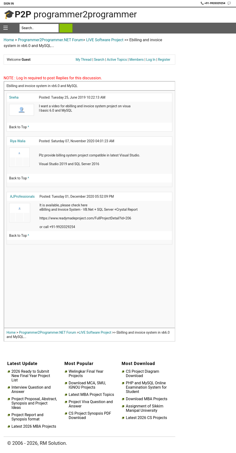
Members (136, 59)
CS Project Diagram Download (142, 373)
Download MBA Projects (146, 399)
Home (9, 40)
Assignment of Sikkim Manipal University (144, 408)
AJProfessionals (22, 196)
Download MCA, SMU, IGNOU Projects (87, 385)
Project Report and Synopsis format (27, 417)
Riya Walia (17, 141)
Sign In (9, 3)
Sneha (14, 97)
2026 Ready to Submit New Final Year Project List (31, 375)
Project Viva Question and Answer (91, 404)
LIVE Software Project (104, 40)
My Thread (84, 59)
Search (99, 59)
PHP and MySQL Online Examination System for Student (146, 387)
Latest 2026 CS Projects (146, 418)
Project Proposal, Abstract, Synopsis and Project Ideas (34, 403)
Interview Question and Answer (31, 389)
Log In (150, 59)
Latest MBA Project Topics (91, 394)
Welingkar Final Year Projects (86, 373)
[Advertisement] (89, 287)
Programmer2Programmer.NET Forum (50, 40)
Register (164, 59)
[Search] (39, 28)
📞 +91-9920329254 (213, 3)
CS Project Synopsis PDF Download (90, 415)
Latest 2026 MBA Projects (34, 426)
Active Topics (117, 59)
